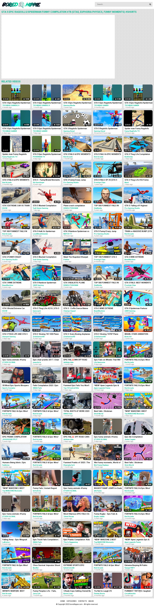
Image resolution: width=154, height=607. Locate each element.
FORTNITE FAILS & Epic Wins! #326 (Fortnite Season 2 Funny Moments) (138, 360)
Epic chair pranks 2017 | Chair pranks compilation (46, 360)
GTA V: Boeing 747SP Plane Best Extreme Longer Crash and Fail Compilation (106, 334)
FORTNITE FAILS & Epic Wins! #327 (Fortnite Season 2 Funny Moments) (46, 462)
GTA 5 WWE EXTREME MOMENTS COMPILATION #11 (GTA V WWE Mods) (15, 283)
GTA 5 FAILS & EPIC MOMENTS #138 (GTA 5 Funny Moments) (15, 180)
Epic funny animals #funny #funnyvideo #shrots (14, 360)
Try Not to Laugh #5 (103, 591)
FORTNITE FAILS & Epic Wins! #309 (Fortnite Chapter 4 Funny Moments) (138, 514)
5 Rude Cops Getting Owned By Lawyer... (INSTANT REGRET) (77, 591)
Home (62, 601)
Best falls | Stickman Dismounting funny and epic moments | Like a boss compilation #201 (106, 411)
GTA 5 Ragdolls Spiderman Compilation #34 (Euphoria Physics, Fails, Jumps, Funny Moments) (106, 128)
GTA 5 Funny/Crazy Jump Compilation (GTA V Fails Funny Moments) (77, 180)
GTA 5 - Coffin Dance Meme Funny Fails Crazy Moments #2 (77, 308)
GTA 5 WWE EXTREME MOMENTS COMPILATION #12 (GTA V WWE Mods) (107, 308)
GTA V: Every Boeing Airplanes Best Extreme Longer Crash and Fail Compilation (77, 334)
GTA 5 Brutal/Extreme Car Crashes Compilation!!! (13, 308)
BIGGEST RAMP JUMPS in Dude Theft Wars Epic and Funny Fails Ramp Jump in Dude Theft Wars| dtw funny (108, 488)
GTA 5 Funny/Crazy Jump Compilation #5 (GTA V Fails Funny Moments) (106, 231)
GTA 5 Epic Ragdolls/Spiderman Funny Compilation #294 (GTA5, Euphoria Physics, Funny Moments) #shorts (47, 128)
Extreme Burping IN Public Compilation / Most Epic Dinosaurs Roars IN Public (136, 565)
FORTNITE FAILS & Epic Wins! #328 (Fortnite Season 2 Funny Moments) (16, 565)
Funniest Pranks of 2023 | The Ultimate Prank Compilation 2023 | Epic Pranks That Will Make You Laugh (77, 462)
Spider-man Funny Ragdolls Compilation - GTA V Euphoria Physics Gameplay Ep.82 (138, 128)
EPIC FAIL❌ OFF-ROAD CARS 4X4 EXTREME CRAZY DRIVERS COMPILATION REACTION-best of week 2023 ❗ (77, 437)
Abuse (91, 601)
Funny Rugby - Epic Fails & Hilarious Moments (105, 514)
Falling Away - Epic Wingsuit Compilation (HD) (14, 539)
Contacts (82, 601)
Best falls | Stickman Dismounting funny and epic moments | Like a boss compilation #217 (137, 462)
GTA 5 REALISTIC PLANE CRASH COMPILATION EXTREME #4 (74, 283)
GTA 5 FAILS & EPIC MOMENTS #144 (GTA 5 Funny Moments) (107, 154)
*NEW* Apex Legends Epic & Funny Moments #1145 (137, 539)
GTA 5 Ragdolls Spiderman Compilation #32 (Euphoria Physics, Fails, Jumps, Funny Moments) (76, 128)
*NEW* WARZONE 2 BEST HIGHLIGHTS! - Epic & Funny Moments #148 (14, 488)
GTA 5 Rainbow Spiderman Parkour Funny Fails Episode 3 (46, 283)
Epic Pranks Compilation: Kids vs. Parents (77, 539)
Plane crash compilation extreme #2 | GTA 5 (74, 205)
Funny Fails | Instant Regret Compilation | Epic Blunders (45, 488)
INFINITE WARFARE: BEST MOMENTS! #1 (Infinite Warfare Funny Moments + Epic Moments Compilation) (16, 591)
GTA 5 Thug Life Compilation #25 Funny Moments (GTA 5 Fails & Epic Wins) (137, 154)
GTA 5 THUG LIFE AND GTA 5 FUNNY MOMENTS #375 (14, 334)
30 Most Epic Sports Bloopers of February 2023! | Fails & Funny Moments (15, 385)
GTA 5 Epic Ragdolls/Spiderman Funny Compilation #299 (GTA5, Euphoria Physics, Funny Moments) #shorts (16, 128)
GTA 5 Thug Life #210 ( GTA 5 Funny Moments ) (46, 308)
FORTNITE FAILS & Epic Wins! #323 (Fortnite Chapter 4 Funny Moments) (46, 514)
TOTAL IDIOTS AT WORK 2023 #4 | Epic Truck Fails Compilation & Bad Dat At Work (77, 411)
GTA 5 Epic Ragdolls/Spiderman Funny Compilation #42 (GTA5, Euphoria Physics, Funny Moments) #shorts (16, 103)
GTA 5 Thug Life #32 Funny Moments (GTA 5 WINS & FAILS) (139, 180)
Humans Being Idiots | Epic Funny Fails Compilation (14, 462)
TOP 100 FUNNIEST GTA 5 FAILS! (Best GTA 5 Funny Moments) (105, 257)
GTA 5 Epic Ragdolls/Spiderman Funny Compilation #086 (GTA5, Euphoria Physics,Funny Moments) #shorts (108, 103)
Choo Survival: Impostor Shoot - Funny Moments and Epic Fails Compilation (46, 565)
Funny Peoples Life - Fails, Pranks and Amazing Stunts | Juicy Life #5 (45, 591)
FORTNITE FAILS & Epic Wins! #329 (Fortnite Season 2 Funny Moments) (16, 411)
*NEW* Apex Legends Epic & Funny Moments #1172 (106, 385)
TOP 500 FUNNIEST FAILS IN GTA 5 (106, 205)
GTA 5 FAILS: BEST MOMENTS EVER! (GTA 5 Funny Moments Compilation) (138, 283)
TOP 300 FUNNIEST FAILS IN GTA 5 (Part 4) (14, 231)
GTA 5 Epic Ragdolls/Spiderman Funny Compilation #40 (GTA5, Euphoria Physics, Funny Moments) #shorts (47, 103)
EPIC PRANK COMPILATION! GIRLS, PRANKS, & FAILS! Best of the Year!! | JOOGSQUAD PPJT (15, 437)
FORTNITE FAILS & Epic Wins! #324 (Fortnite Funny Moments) (45, 437)
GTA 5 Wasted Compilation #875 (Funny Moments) (44, 257)
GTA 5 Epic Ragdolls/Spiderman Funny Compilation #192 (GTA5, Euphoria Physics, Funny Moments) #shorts (139, 103)
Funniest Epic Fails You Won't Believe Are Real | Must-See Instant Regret (76, 385)
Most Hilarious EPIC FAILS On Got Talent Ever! (76, 514)
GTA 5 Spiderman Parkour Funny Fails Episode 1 (136, 308)
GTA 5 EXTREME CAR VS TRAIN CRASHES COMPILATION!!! (16, 205)
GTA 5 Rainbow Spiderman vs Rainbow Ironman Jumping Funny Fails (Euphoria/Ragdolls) (76, 231)
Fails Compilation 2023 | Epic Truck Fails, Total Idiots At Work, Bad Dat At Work (45, 385)
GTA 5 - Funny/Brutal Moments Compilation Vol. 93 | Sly (46, 180)
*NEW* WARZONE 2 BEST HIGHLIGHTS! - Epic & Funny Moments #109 (106, 539)
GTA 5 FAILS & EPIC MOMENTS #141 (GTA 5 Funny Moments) (77, 154)
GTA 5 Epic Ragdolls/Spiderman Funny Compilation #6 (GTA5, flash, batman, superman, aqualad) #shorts (47, 154)
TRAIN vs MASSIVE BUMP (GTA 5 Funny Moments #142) (138, 231)
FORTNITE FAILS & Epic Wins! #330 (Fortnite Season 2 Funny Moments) (138, 385)
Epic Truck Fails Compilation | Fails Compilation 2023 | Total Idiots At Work (46, 539)
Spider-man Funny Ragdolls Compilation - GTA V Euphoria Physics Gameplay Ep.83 (15, 154)
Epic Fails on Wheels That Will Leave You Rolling (107, 360)
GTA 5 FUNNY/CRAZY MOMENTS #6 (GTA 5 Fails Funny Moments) (14, 257)
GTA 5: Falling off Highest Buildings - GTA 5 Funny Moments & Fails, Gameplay (137, 205)
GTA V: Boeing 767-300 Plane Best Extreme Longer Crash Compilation (46, 334)
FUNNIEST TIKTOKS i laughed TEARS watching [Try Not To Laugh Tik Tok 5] (138, 591)
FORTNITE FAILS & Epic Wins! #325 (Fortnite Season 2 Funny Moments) (107, 565)
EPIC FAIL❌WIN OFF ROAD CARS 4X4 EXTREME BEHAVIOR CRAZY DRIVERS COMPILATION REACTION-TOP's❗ (77, 360)
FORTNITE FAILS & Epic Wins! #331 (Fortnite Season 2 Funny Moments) (46, 411)
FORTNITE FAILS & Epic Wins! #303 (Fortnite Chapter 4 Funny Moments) (138, 488)
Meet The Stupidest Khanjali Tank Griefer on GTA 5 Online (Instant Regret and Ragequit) (76, 257)
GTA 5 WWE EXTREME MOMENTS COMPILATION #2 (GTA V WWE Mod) (137, 257)
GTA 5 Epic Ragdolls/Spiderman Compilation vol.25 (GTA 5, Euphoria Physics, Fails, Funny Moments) (77, 103)
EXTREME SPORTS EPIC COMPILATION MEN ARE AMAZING (74, 565)
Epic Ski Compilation (134, 437)
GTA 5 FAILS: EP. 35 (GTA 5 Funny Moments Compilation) (107, 180)
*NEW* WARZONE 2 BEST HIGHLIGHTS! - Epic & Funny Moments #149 (137, 411)
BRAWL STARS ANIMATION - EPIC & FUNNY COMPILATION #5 (137, 334)
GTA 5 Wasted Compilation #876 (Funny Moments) (44, 205)
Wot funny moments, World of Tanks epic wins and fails (107, 462)
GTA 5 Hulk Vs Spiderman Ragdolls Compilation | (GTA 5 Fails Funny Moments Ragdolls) (47, 231)
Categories (72, 601)
